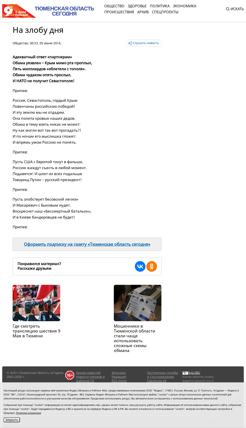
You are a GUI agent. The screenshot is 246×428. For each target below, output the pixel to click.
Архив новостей (88, 373)
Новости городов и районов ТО (90, 379)
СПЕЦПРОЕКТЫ (165, 12)
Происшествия (119, 12)
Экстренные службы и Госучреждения (162, 375)
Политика (160, 6)
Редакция (119, 377)
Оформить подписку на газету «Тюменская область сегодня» (87, 244)
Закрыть (11, 420)
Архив (143, 12)
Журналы (119, 373)
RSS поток (119, 381)
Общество (114, 6)
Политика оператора (28, 412)
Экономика (184, 6)
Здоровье (137, 6)
